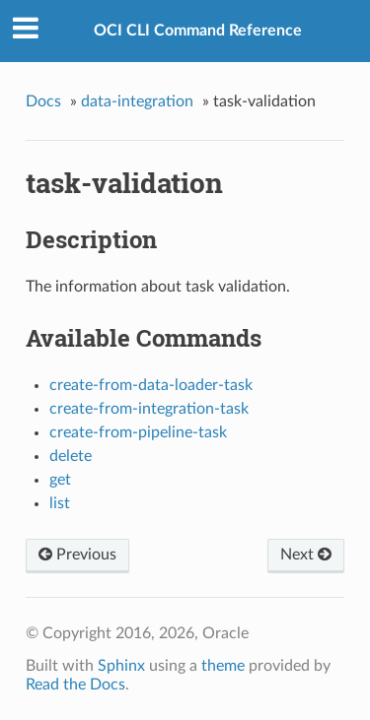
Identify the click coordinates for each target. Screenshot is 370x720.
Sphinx (121, 666)
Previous (77, 554)
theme (223, 666)
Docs (43, 101)
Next (306, 554)
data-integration (137, 101)
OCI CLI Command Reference (198, 30)
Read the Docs (75, 684)
